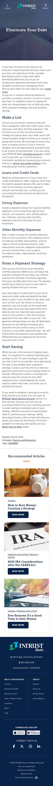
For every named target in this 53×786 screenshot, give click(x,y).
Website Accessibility (26, 770)
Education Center (12, 689)
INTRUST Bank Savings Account (18, 398)
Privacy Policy (38, 693)
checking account (32, 154)
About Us (36, 689)
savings (12, 500)
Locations (8, 703)
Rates (7, 708)
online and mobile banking (27, 163)
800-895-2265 (26, 662)
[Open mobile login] (7, 6)
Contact (8, 684)
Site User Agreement (26, 766)
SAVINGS (13, 443)
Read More (18, 514)
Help (6, 713)
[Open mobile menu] (46, 6)
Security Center (11, 693)
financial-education (18, 554)
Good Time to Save (12, 426)
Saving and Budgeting (24, 440)
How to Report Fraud (13, 698)
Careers (36, 684)
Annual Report (38, 698)
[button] (45, 6)
